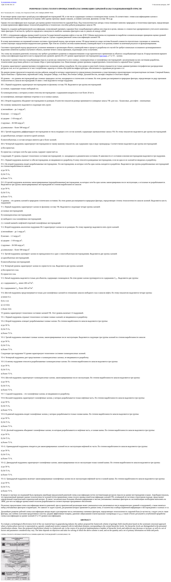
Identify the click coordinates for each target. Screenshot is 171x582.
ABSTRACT (85, 520)
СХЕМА (4, 534)
